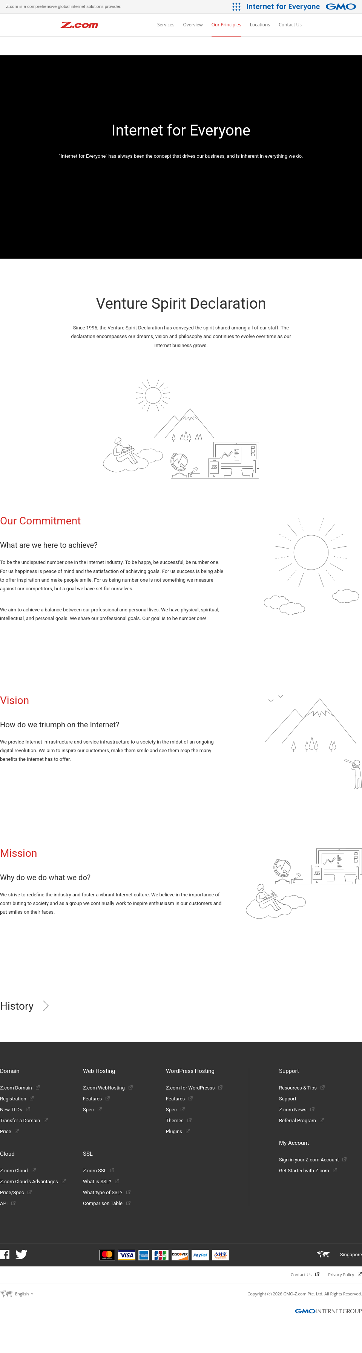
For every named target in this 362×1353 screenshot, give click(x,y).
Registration (17, 1099)
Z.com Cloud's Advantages (33, 1181)
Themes (179, 1120)
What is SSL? (101, 1181)
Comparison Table (106, 1203)
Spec (92, 1109)
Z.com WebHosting (108, 1088)
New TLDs (15, 1109)
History (17, 1006)
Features (96, 1099)
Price (9, 1131)
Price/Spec (16, 1192)
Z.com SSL (98, 1170)
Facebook (4, 1254)
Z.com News (296, 1109)
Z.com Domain (20, 1088)
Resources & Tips (302, 1088)
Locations (260, 24)
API (7, 1203)
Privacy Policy (345, 1274)
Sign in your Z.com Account (313, 1160)
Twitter (21, 1254)
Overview (193, 24)
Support (287, 1099)
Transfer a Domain (24, 1120)
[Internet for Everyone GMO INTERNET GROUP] (302, 6)
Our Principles (226, 24)
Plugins (178, 1131)
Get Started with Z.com (308, 1170)
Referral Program (301, 1120)
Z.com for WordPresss (194, 1088)
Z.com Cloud (18, 1170)
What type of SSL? (106, 1192)
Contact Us (290, 24)
